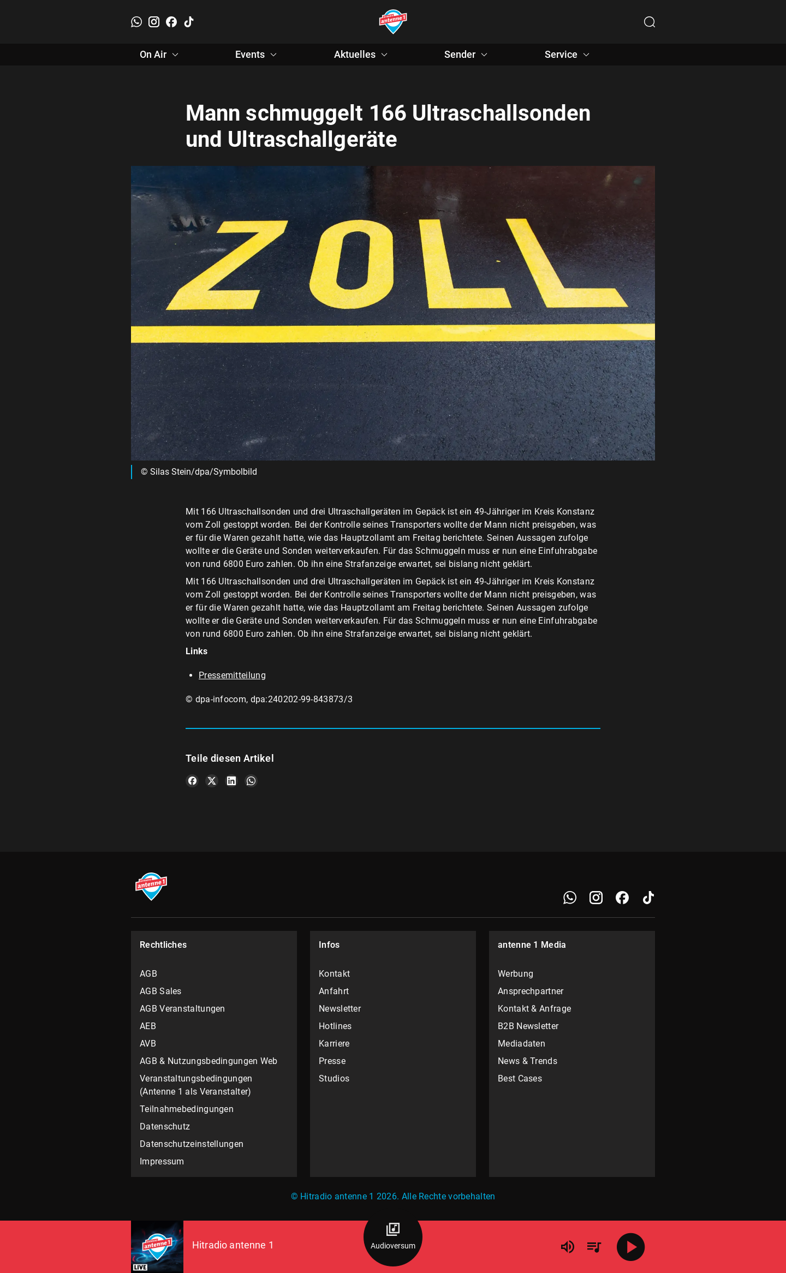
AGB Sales (161, 991)
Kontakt (334, 974)
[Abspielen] (631, 1247)
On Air (161, 54)
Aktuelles (362, 54)
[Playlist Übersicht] (594, 1247)
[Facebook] (171, 21)
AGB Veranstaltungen (182, 1008)
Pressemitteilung (232, 675)
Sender (467, 54)
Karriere (334, 1043)
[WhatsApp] (136, 21)
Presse (332, 1061)
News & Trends (527, 1061)
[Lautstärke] (567, 1247)
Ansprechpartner (531, 991)
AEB (148, 1026)
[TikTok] (188, 21)
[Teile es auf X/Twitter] (211, 780)
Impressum (162, 1161)
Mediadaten (521, 1043)
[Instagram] (153, 21)
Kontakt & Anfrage (534, 1008)
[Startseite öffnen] (393, 22)
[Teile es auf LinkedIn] (231, 780)
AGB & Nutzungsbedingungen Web (209, 1061)
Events (257, 54)
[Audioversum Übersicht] (393, 1237)
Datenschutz (165, 1126)
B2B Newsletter (528, 1026)
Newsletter (340, 1008)
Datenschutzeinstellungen (191, 1144)
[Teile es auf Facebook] (192, 780)
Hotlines (335, 1026)
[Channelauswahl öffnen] (649, 22)
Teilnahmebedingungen (187, 1109)
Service (569, 54)
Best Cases (520, 1078)
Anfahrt (334, 991)
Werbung (515, 974)
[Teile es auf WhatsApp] (251, 780)
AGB (148, 974)
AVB (148, 1043)
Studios (334, 1078)
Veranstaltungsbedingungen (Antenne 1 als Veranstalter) (196, 1085)
